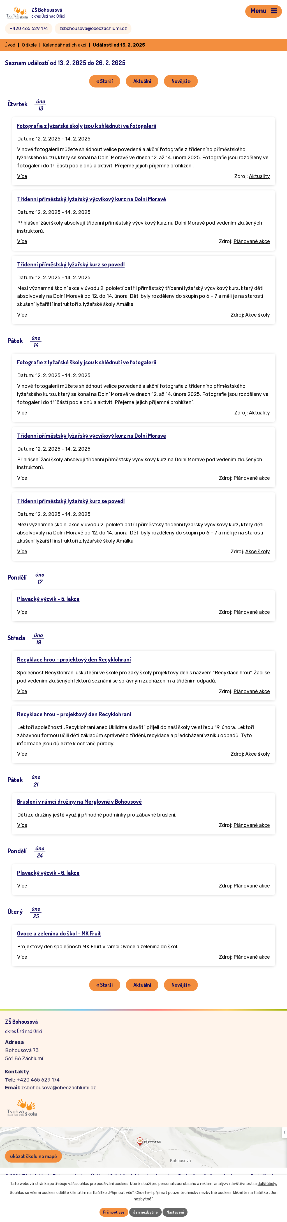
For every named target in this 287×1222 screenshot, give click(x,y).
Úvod (9, 45)
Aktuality (259, 176)
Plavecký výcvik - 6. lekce (48, 873)
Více (22, 176)
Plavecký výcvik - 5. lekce (48, 599)
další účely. (267, 1183)
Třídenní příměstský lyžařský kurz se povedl (71, 264)
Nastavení (175, 1212)
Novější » (181, 81)
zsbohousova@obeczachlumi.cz (93, 28)
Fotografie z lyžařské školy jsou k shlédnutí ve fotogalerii (86, 125)
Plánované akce (251, 242)
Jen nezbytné (145, 1212)
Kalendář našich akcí (64, 45)
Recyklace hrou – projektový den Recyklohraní (74, 714)
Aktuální (142, 81)
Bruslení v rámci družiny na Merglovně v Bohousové (79, 801)
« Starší (104, 81)
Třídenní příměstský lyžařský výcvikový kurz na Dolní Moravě (91, 199)
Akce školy (257, 315)
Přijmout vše (113, 1212)
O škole (29, 45)
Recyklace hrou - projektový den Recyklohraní (74, 659)
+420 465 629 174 (29, 28)
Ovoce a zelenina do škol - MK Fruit (59, 933)
